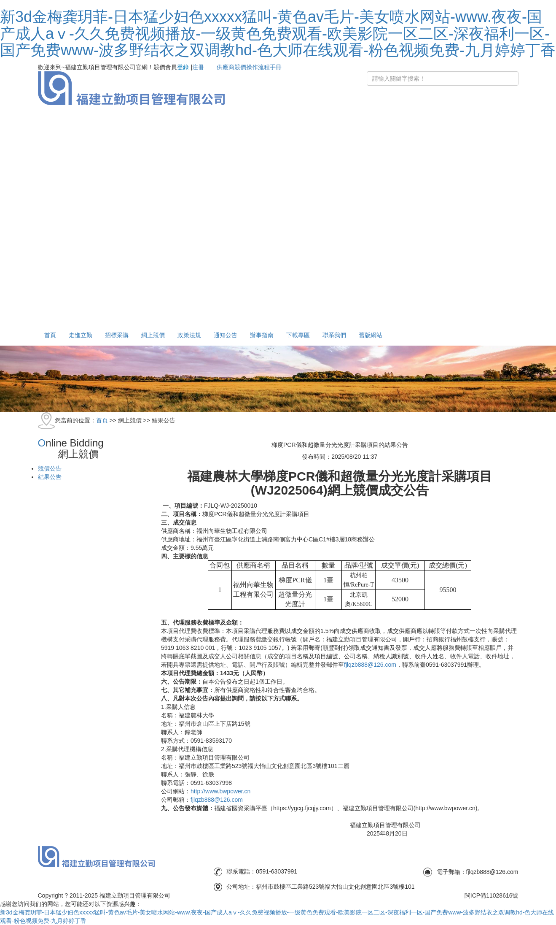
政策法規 (189, 335)
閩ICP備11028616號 (491, 895)
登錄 (183, 67)
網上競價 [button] (153, 335)
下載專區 (298, 335)
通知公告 (225, 335)
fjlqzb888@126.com (370, 664)
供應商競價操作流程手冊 (249, 67)
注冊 (198, 67)
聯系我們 (334, 335)
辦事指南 (262, 335)
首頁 (50, 335)
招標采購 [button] (117, 335)
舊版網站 (370, 335)
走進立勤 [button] (80, 335)
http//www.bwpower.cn (220, 791)
